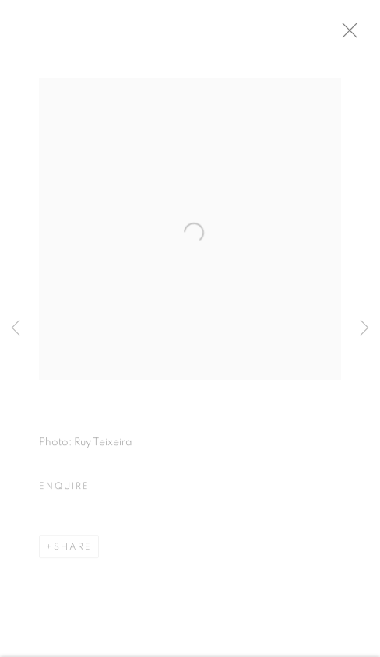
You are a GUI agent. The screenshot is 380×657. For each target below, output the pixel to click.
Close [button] (358, 35)
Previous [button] (15, 329)
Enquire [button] (64, 490)
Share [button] (73, 551)
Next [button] (364, 329)
